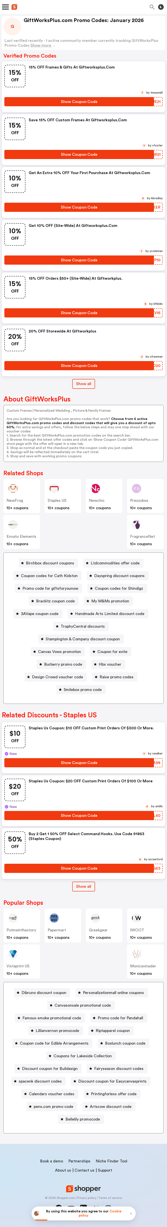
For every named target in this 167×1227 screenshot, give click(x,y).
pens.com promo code (53, 1107)
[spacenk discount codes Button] (38, 1081)
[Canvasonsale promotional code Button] (81, 1005)
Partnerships (79, 1161)
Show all (83, 886)
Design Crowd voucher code (57, 677)
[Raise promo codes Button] (114, 677)
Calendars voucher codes (51, 1094)
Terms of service (110, 1198)
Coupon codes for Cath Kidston (49, 576)
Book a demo (51, 1161)
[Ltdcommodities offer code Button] (113, 563)
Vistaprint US (18, 966)
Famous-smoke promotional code (51, 1018)
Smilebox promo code (83, 690)
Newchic (97, 500)
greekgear (98, 930)
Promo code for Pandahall (120, 1018)
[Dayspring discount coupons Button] (118, 575)
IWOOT (137, 930)
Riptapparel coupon (113, 1031)
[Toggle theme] (161, 7)
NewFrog (15, 500)
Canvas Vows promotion (59, 652)
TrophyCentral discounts (83, 626)
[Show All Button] (83, 886)
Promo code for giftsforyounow (50, 588)
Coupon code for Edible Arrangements (54, 1043)
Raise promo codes (117, 677)
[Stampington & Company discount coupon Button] (81, 639)
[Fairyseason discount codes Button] (117, 1068)
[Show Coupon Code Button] (79, 101)
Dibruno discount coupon (44, 993)
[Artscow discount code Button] (108, 1106)
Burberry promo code (63, 664)
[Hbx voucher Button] (108, 664)
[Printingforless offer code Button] (112, 1093)
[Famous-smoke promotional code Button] (50, 1018)
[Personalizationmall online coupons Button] (111, 992)
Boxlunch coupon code (125, 1043)
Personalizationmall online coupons (113, 993)
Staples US (57, 500)
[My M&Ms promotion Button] (108, 601)
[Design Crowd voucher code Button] (56, 677)
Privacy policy (86, 1198)
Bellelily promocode (82, 1119)
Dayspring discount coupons (119, 576)
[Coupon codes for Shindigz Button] (117, 588)
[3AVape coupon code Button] (37, 613)
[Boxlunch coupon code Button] (123, 1043)
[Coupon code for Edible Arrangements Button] (52, 1043)
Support (105, 1170)
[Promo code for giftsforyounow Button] (48, 588)
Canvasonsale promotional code (83, 1005)
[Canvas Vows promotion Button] (58, 651)
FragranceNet (142, 536)
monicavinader (143, 966)
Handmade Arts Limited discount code (109, 614)
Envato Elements (21, 536)
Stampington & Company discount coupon (83, 639)
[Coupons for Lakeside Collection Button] (81, 1056)
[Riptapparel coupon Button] (111, 1030)
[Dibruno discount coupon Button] (42, 992)
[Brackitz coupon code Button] (54, 601)
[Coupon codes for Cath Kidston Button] (47, 575)
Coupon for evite (112, 652)
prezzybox (139, 500)
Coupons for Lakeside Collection (82, 1056)
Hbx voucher (110, 664)
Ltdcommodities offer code (115, 563)
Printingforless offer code (114, 1094)
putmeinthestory (21, 930)
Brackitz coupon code (55, 601)
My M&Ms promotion (110, 601)
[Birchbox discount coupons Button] (48, 563)
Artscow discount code (111, 1107)
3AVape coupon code (39, 614)
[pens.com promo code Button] (51, 1106)
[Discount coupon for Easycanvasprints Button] (110, 1081)
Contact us (84, 1170)
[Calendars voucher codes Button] (50, 1093)
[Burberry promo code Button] (61, 664)
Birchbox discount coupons (50, 563)
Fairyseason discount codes (119, 1069)
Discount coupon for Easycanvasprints (112, 1081)
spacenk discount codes (40, 1081)
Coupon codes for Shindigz (119, 588)
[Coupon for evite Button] (110, 651)
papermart (57, 930)
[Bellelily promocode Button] (81, 1119)
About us (63, 1170)
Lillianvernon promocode (57, 1031)
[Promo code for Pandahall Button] (118, 1018)
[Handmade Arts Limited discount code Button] (108, 613)
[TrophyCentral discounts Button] (81, 626)
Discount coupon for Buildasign (50, 1069)
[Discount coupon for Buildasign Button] (48, 1068)
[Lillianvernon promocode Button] (55, 1030)
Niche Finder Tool (111, 1161)
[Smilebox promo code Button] (81, 689)
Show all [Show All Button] (83, 384)
